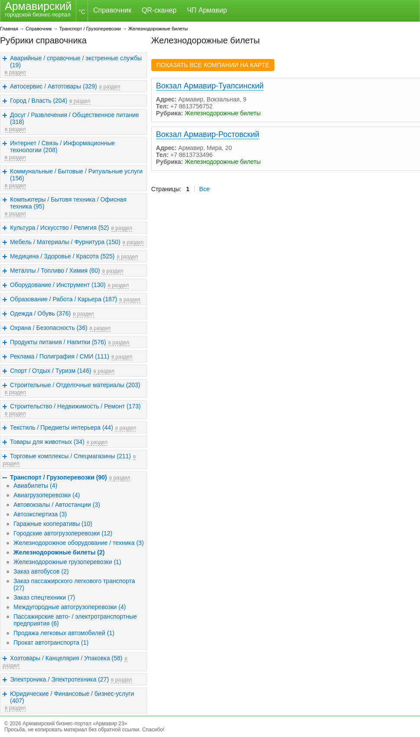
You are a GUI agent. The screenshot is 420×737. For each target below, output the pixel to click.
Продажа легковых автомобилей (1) (63, 632)
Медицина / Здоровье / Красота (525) (62, 256)
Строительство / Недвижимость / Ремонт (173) (75, 406)
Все (204, 189)
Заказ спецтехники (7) (44, 597)
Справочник (112, 10)
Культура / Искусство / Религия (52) (59, 227)
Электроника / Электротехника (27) (59, 679)
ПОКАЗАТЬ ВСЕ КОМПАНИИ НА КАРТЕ (212, 65)
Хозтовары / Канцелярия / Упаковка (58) (66, 658)
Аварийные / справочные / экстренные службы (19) (76, 61)
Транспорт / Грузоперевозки (90, 28)
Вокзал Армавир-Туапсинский (210, 86)
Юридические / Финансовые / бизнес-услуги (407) (72, 697)
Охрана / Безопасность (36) (49, 327)
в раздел (15, 72)
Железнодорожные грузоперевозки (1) (67, 561)
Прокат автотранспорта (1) (50, 642)
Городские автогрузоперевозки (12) (62, 533)
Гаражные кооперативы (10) (52, 523)
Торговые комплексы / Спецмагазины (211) (70, 456)
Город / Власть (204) (38, 100)
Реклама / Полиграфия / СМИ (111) (59, 356)
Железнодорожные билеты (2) (58, 552)
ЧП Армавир (207, 10)
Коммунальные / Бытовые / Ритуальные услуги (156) (76, 175)
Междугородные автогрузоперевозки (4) (69, 606)
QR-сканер (159, 10)
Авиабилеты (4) (35, 485)
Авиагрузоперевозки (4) (46, 495)
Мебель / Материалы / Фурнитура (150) (65, 241)
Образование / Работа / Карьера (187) (63, 299)
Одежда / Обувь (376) (40, 313)
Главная (9, 28)
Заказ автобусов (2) (41, 571)
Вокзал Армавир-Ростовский (208, 134)
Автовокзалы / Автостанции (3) (56, 504)
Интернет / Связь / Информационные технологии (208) (62, 146)
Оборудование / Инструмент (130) (58, 284)
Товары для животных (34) (47, 441)
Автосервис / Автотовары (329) (53, 86)
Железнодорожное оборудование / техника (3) (78, 542)
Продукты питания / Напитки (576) (58, 342)
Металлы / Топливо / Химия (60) (55, 270)
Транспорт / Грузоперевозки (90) (58, 477)
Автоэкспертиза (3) (40, 514)
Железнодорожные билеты (158, 28)
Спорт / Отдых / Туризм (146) (50, 370)
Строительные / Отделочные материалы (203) (75, 385)
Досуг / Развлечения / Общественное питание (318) (74, 118)
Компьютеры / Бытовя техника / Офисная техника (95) (68, 203)
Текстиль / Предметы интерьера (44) (61, 427)
